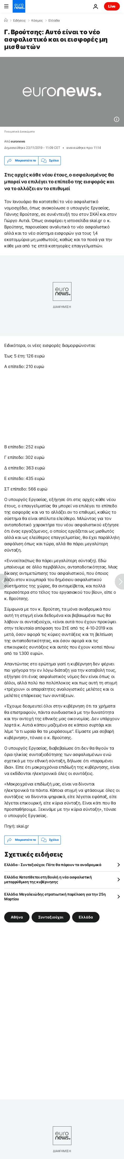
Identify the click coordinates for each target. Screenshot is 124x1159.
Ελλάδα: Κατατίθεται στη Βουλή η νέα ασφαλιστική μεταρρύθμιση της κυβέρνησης (48, 879)
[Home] (5, 20)
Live (112, 6)
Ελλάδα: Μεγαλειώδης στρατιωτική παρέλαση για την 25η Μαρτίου (55, 896)
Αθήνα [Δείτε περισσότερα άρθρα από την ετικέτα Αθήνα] (17, 917)
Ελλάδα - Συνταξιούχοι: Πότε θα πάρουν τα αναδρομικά (52, 864)
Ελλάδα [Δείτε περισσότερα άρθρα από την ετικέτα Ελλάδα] (86, 917)
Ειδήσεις (19, 20)
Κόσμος (37, 20)
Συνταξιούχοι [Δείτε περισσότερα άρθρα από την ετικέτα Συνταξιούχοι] (50, 917)
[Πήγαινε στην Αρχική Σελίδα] (19, 6)
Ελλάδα (54, 20)
